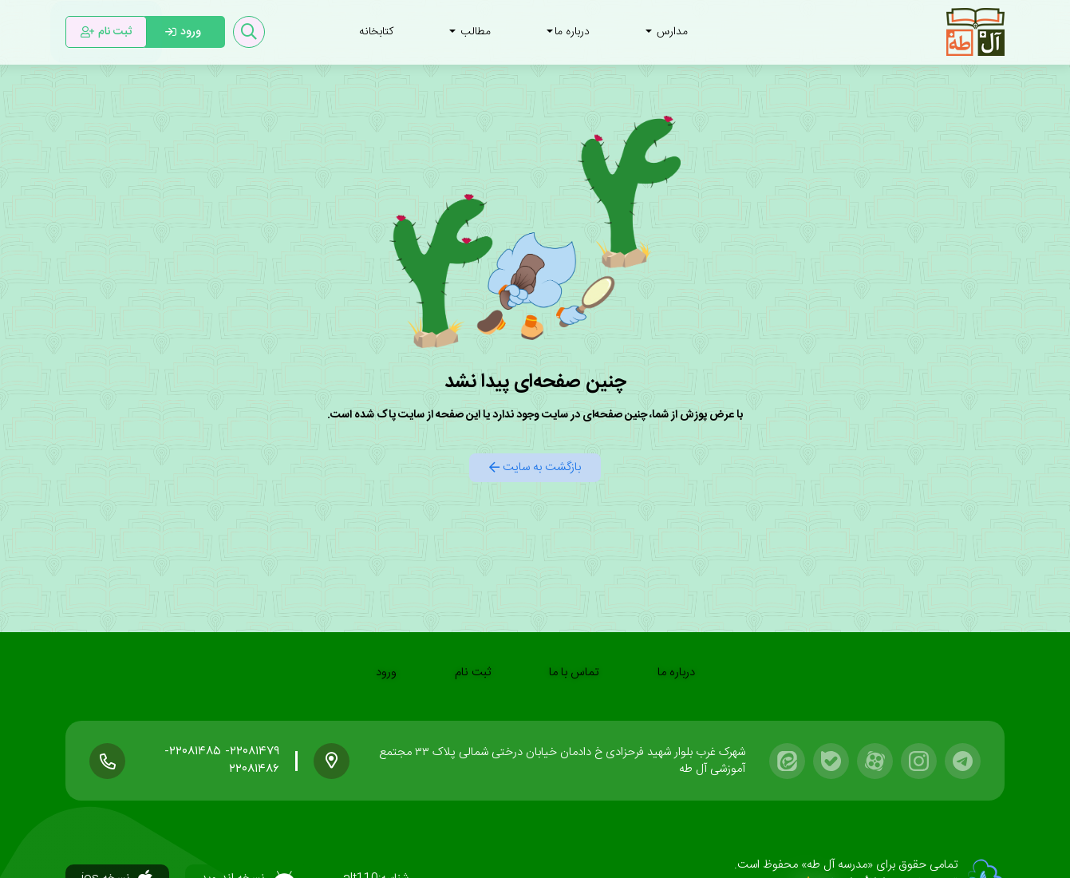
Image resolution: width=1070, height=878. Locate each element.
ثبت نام (473, 672)
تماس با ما (574, 672)
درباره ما (676, 672)
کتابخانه (376, 32)
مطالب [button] (470, 32)
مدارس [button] (667, 32)
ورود (386, 672)
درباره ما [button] (568, 32)
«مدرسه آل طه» (835, 865)
